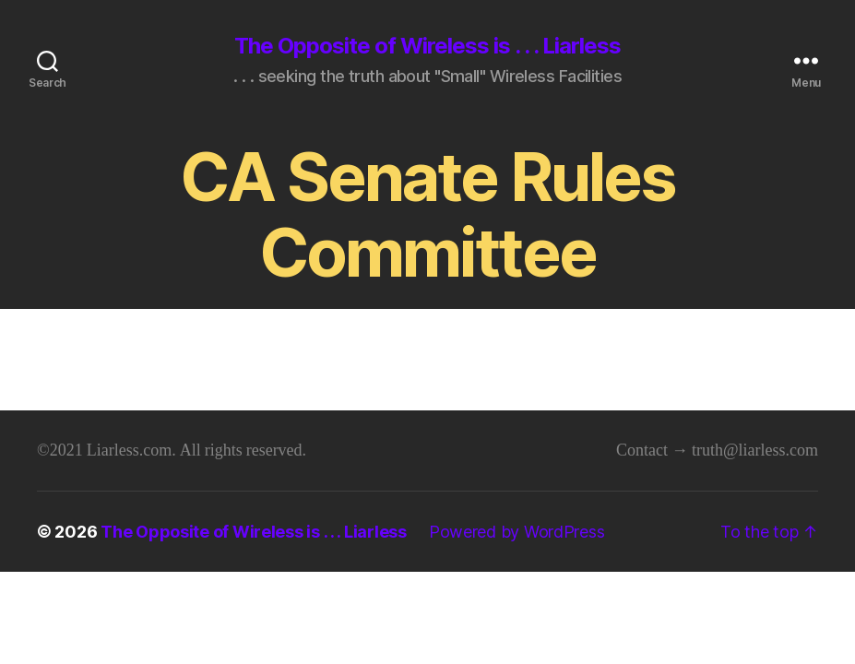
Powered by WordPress (517, 531)
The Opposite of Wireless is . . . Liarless (427, 46)
